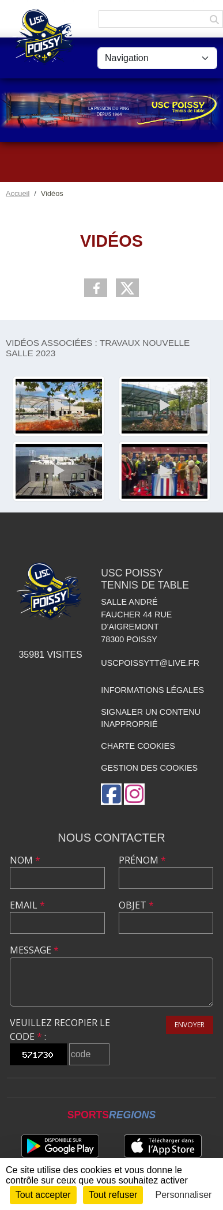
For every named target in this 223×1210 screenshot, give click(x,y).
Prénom (142, 860)
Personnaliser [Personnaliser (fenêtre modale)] (184, 1195)
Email (27, 905)
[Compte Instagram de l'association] (134, 794)
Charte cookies (138, 746)
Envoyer (190, 1025)
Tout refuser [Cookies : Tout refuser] (113, 1195)
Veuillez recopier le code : (60, 1029)
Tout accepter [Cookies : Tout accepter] (43, 1195)
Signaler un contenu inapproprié (151, 718)
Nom (25, 860)
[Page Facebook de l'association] (111, 794)
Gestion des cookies (149, 767)
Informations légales (152, 690)
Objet (136, 905)
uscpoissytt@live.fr (150, 663)
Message (34, 950)
